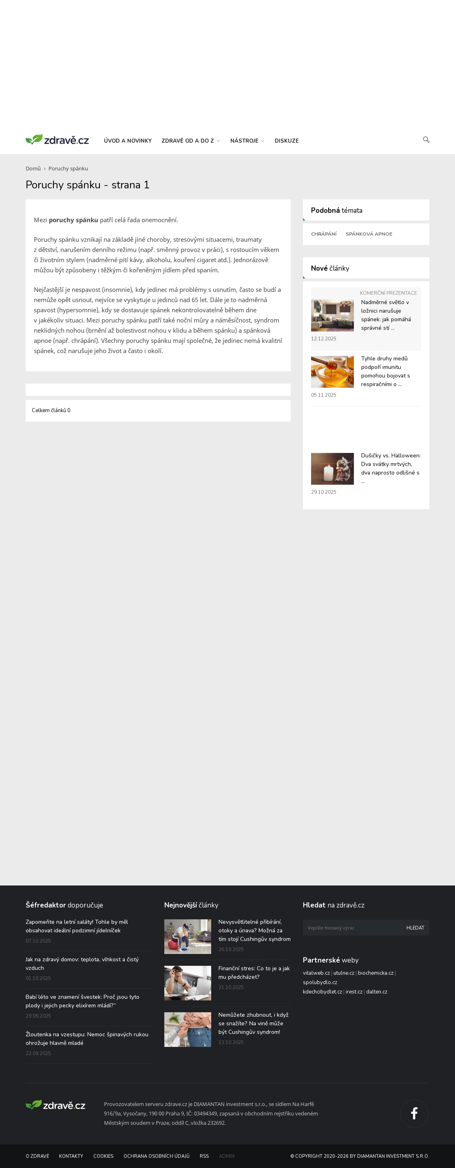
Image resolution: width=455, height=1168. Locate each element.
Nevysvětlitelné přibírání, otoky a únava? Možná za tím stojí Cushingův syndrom (255, 930)
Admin (226, 1156)
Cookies (103, 1156)
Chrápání (323, 234)
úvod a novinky (128, 141)
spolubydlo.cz (320, 982)
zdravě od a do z (190, 141)
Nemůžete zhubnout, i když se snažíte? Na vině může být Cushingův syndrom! (254, 1023)
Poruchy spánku (68, 168)
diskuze (287, 141)
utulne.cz (344, 973)
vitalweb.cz (316, 973)
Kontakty (71, 1156)
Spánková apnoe (369, 234)
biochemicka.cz (375, 973)
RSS (204, 1156)
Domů (33, 168)
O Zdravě (37, 1156)
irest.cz (354, 992)
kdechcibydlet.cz (322, 992)
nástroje (247, 141)
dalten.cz (376, 992)
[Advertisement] (227, 65)
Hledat (415, 928)
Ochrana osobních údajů (157, 1156)
